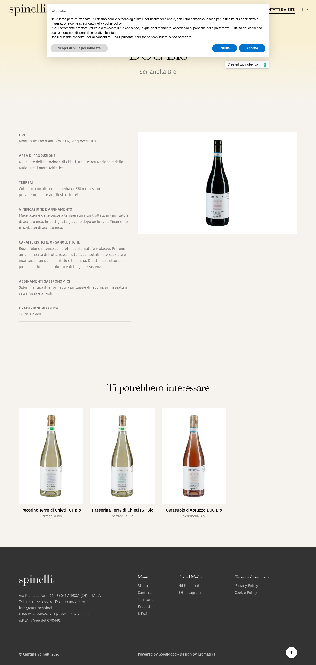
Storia (143, 586)
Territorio (146, 600)
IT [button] (305, 9)
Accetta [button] (252, 48)
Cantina (144, 593)
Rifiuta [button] (225, 48)
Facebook (189, 586)
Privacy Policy (246, 586)
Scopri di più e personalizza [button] (79, 48)
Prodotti (145, 607)
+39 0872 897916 (39, 602)
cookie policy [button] (112, 23)
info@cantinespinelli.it (38, 608)
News (142, 613)
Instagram (190, 593)
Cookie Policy (246, 593)
